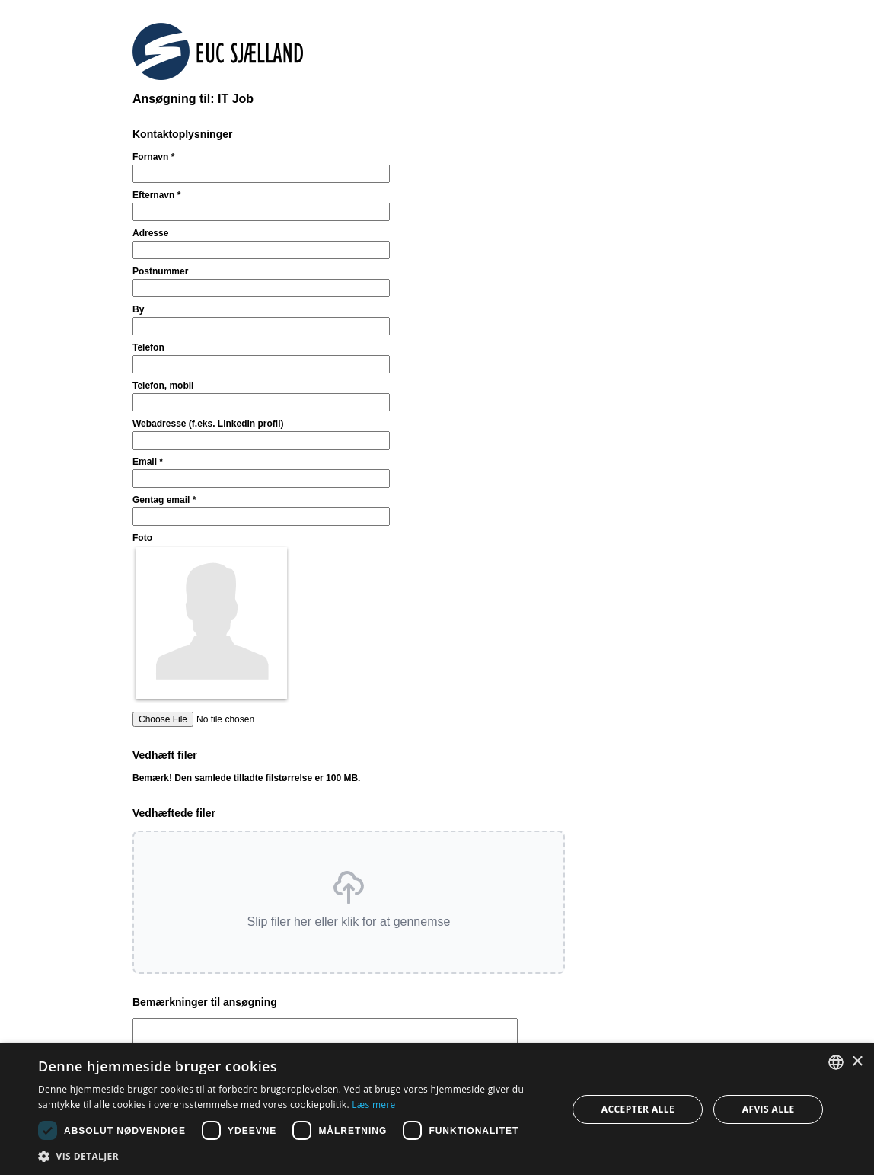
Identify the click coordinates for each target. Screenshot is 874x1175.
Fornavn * (153, 157)
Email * (147, 461)
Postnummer (160, 271)
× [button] (857, 1062)
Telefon (148, 347)
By (138, 309)
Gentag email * (164, 500)
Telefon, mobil (162, 385)
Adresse (150, 233)
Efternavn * (156, 195)
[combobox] (836, 1062)
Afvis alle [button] (768, 1109)
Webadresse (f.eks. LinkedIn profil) (208, 423)
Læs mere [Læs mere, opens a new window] (373, 1104)
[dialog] (437, 1109)
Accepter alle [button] (638, 1109)
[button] (348, 902)
